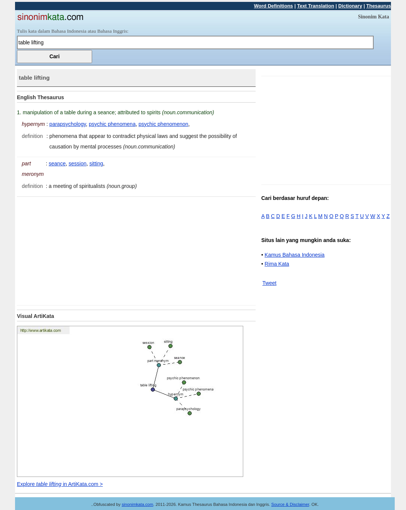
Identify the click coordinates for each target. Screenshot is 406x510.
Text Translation (315, 6)
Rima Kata (277, 264)
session (77, 163)
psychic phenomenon (163, 124)
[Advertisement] (80, 249)
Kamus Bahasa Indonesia (295, 255)
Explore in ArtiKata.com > (60, 484)
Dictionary (350, 6)
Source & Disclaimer (290, 504)
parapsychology (67, 124)
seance (57, 163)
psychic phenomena (112, 124)
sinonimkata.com (137, 504)
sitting (96, 163)
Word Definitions (273, 6)
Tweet (269, 283)
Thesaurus (378, 6)
